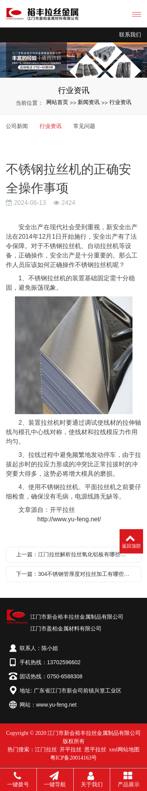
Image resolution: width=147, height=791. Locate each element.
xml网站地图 (124, 750)
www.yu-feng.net (56, 704)
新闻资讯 (89, 102)
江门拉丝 (46, 750)
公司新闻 (17, 126)
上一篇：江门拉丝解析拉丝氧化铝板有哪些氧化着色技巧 (75, 554)
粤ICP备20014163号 (73, 758)
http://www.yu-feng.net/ (69, 519)
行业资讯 (120, 102)
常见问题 (84, 126)
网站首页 (57, 102)
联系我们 (130, 35)
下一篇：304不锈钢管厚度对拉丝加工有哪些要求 (75, 574)
